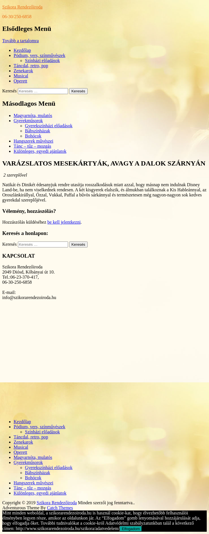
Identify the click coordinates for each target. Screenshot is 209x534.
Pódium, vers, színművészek (39, 55)
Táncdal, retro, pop (31, 65)
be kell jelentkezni (64, 222)
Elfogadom (131, 529)
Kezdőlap (22, 50)
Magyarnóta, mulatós (33, 115)
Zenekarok (23, 70)
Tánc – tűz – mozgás (32, 146)
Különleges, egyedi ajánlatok (40, 151)
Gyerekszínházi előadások (48, 125)
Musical (21, 75)
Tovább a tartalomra (20, 40)
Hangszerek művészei (33, 141)
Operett (20, 81)
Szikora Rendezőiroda (22, 7)
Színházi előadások (42, 60)
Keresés (9, 90)
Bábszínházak (37, 130)
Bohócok (33, 136)
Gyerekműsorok (28, 120)
